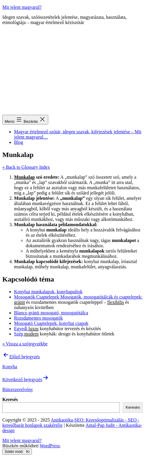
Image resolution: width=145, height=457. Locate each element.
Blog (18, 142)
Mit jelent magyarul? (22, 7)
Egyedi (21, 328)
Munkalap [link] (24, 177)
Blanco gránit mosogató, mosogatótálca (51, 312)
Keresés (10, 399)
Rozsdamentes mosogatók (38, 318)
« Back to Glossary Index (26, 167)
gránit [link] (19, 302)
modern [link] (31, 333)
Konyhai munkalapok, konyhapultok (48, 291)
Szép (19, 333)
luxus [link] (33, 328)
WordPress (50, 445)
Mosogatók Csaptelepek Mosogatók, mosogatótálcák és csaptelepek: (78, 296)
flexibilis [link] (115, 302)
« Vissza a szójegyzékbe (25, 343)
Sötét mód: (17, 451)
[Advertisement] (72, 71)
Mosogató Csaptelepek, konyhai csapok (51, 323)
